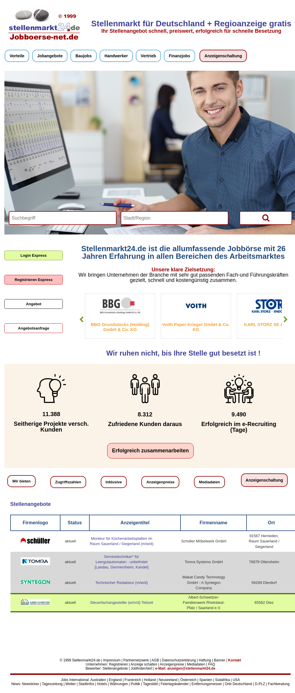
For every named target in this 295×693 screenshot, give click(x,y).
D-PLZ (260, 684)
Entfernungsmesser (207, 684)
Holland (150, 680)
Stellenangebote (115, 668)
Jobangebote (50, 56)
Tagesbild (150, 684)
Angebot (33, 304)
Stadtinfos (86, 684)
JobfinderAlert (141, 668)
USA (236, 680)
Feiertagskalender (175, 684)
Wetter (70, 684)
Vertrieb (148, 56)
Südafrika (222, 680)
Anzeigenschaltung (223, 56)
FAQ (211, 664)
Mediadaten (209, 482)
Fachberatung (278, 684)
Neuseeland (168, 680)
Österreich (188, 680)
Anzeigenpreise (160, 482)
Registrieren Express (34, 279)
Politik (135, 684)
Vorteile (17, 56)
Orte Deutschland (238, 684)
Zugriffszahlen (68, 482)
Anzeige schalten (144, 664)
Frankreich (132, 680)
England (115, 680)
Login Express (33, 255)
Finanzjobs (179, 56)
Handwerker (116, 56)
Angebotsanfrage (33, 328)
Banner (219, 660)
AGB (155, 660)
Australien (98, 680)
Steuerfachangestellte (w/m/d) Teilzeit (121, 602)
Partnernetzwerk (136, 660)
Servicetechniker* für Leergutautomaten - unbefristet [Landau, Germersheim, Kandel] (121, 561)
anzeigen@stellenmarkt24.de (191, 668)
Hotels (102, 684)
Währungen (119, 684)
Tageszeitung (52, 684)
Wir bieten (21, 481)
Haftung (205, 660)
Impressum (111, 660)
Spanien (205, 680)
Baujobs (83, 56)
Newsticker (30, 684)
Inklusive (114, 482)
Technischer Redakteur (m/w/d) (121, 582)
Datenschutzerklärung (179, 660)
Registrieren (118, 664)
